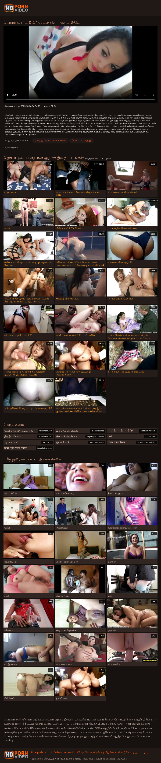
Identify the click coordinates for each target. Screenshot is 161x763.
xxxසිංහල (79, 752)
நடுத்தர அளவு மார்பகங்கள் (50, 140)
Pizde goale (36, 752)
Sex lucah (115, 752)
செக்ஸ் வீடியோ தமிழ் (97, 752)
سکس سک (49, 752)
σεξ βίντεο (126, 752)
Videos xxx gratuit (64, 752)
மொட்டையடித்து (81, 140)
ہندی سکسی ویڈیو (140, 752)
